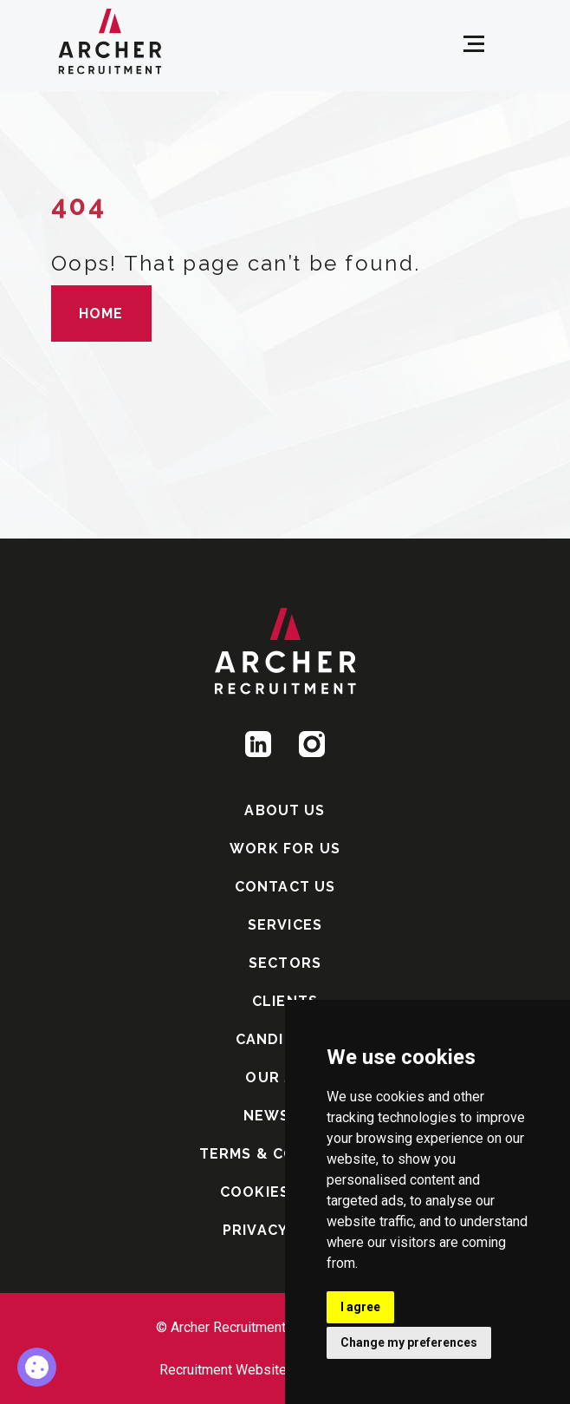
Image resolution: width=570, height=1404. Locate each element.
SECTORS (285, 963)
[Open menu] (473, 44)
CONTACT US (285, 886)
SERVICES (285, 925)
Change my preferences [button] (408, 1342)
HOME (101, 313)
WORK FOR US (285, 848)
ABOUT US (284, 810)
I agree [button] (360, 1307)
